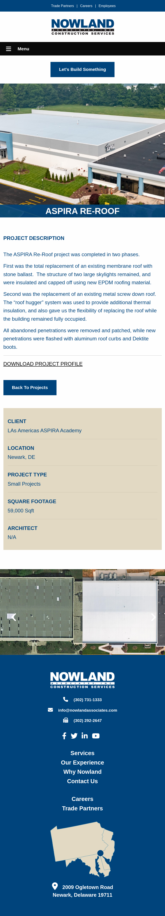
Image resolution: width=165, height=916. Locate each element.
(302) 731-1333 (82, 699)
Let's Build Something (82, 69)
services (82, 753)
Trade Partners (62, 6)
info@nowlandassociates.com (82, 709)
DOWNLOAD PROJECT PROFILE (43, 364)
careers (82, 799)
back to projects (30, 387)
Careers (86, 6)
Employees (107, 6)
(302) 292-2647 (82, 720)
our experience (82, 762)
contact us (82, 781)
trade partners (82, 808)
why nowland (82, 771)
